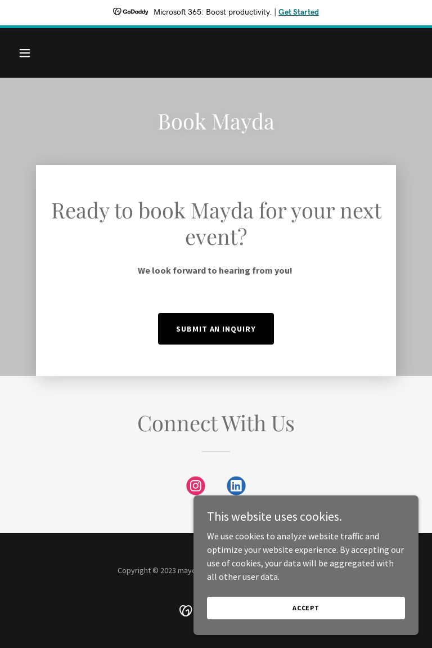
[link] (196, 488)
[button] (44, 53)
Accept (306, 608)
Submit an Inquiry (216, 329)
